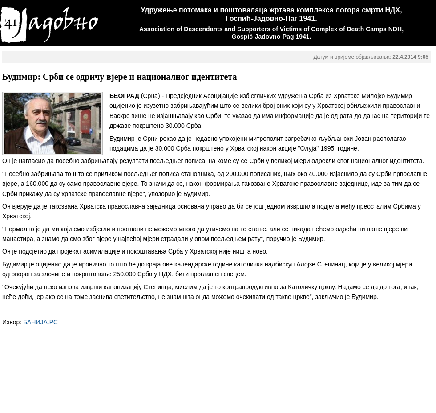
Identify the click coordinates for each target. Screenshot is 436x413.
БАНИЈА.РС (40, 322)
